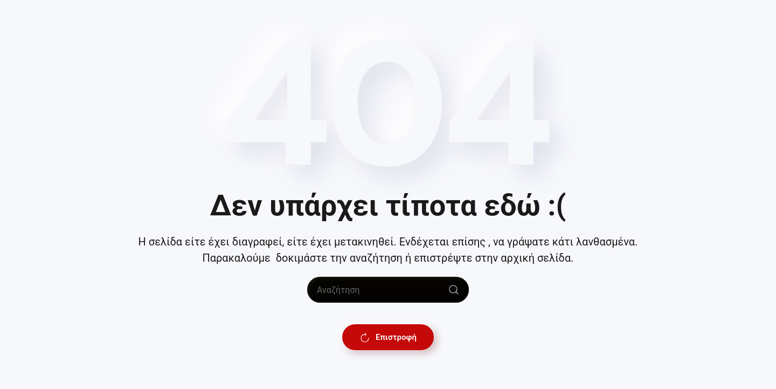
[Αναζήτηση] (388, 290)
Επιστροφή (388, 337)
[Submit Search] (454, 290)
